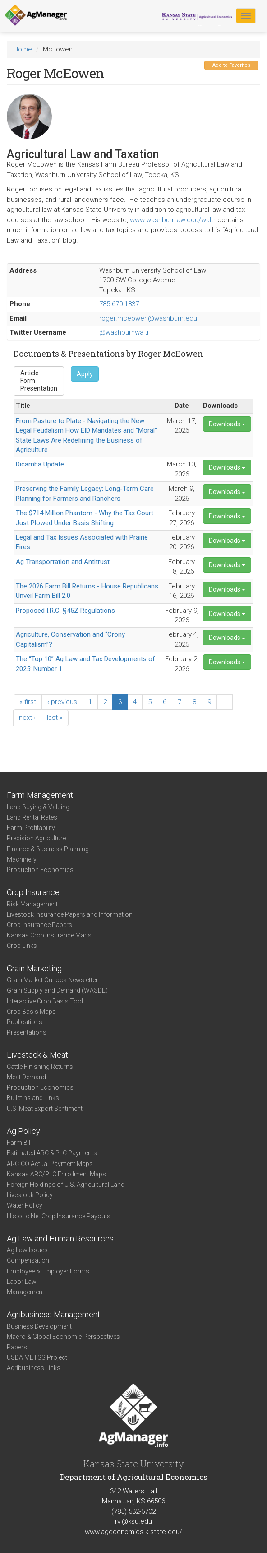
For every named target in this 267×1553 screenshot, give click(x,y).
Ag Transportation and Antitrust (63, 562)
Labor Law (22, 1281)
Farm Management (40, 795)
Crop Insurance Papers (39, 924)
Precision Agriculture (36, 838)
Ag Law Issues (27, 1250)
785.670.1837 (119, 304)
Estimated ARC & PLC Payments (52, 1153)
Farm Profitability (31, 827)
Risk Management (32, 904)
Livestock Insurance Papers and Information (70, 914)
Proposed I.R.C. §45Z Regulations (65, 610)
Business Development (39, 1326)
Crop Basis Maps (31, 1011)
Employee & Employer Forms (48, 1271)
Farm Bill (19, 1142)
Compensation (28, 1260)
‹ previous (62, 702)
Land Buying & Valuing (38, 807)
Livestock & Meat (37, 1054)
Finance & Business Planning (48, 849)
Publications (24, 1022)
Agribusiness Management (53, 1314)
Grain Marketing (34, 968)
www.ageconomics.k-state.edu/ (133, 1532)
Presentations (26, 1032)
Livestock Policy (30, 1195)
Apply (85, 374)
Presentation (38, 388)
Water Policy (24, 1205)
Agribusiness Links (33, 1367)
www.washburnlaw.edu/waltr (173, 220)
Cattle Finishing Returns (40, 1066)
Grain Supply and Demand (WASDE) (57, 990)
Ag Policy (23, 1131)
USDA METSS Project (37, 1357)
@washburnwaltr (124, 332)
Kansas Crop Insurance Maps (49, 935)
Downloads (227, 424)
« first (27, 702)
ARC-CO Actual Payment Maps (50, 1163)
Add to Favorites (231, 65)
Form (38, 381)
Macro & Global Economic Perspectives (63, 1336)
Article (38, 373)
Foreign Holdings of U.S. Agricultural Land (65, 1184)
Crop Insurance (33, 892)
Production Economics (40, 869)
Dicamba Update (40, 464)
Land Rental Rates (32, 817)
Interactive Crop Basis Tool (45, 1001)
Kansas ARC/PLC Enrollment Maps (56, 1174)
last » (55, 718)
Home (23, 49)
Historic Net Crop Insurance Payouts (58, 1216)
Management (25, 1292)
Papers (17, 1347)
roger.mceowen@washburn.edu (148, 318)
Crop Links (22, 945)
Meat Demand (26, 1077)
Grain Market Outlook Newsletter (52, 980)
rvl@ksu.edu (133, 1521)
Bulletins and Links (33, 1097)
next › (27, 718)
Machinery (22, 859)
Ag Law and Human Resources (60, 1238)
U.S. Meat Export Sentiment (45, 1108)
